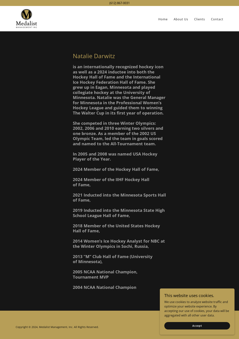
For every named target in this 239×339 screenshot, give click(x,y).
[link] (26, 18)
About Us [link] (181, 19)
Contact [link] (217, 19)
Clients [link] (199, 19)
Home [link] (163, 19)
